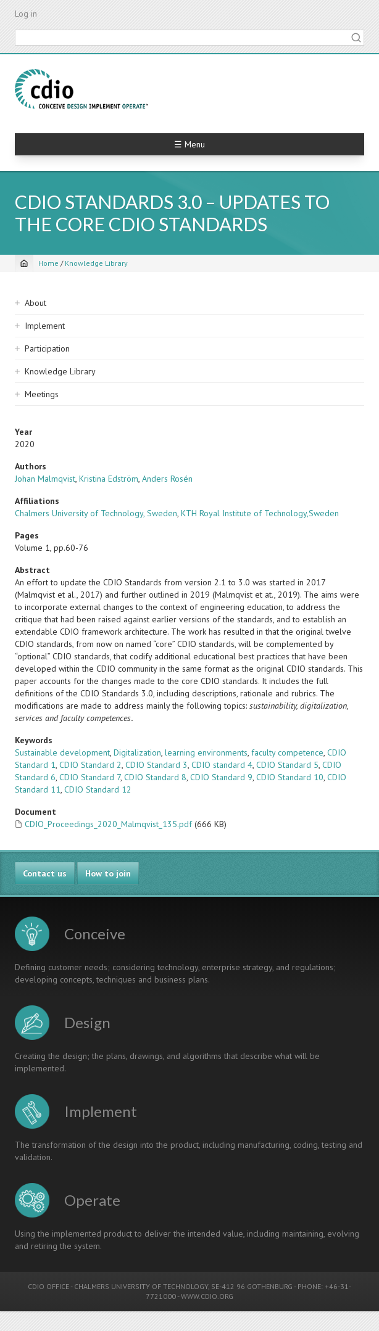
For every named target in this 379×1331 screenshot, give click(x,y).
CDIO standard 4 (221, 764)
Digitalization (137, 752)
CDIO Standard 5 (287, 764)
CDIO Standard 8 (155, 777)
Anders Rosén (167, 478)
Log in (26, 13)
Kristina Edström (108, 478)
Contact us (45, 873)
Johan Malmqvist (45, 478)
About (35, 302)
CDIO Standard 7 (89, 777)
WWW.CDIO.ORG (207, 1296)
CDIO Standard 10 (289, 777)
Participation (47, 348)
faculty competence (287, 752)
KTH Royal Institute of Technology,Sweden (260, 513)
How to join (108, 873)
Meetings (42, 394)
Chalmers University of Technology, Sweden (96, 513)
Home (48, 263)
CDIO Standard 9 (221, 777)
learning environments (206, 752)
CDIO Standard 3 (156, 764)
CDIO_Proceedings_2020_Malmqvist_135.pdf (108, 824)
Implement (45, 325)
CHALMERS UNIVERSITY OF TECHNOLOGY (141, 1286)
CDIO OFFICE (48, 1286)
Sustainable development (62, 752)
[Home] (24, 263)
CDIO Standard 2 (90, 764)
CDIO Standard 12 (97, 789)
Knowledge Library (96, 263)
